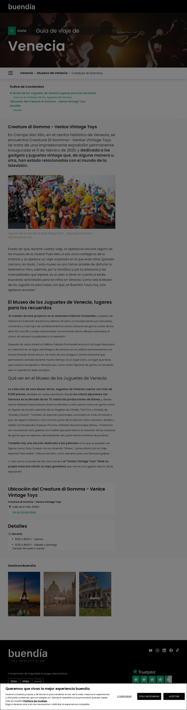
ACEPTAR (174, 696)
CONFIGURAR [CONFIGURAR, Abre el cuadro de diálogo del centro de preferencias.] (124, 696)
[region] (93, 696)
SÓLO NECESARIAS (149, 696)
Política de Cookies (35, 701)
